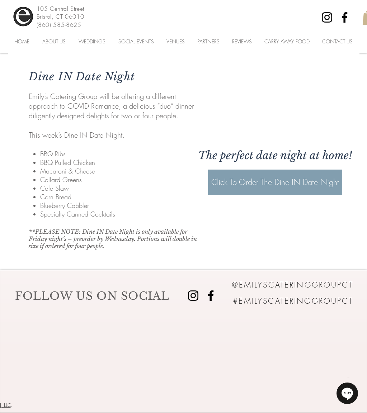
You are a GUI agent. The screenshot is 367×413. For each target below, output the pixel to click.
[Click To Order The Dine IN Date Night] (275, 182)
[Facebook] (345, 17)
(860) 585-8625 (59, 25)
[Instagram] (327, 17)
